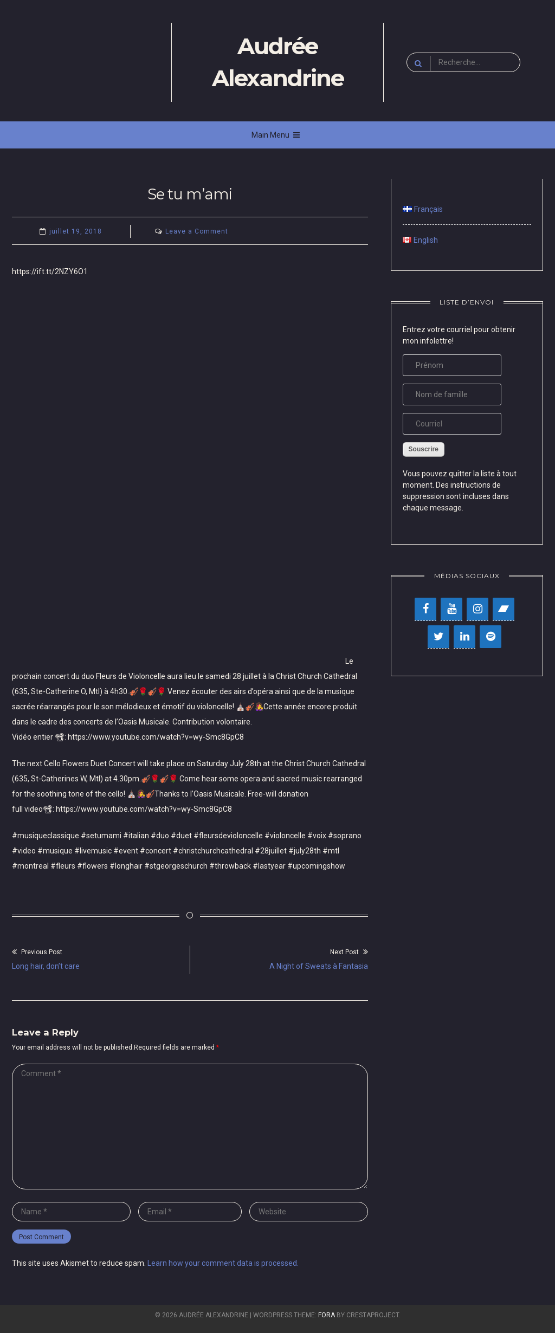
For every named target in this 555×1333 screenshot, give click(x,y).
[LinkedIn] (464, 636)
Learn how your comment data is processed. (223, 1263)
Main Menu (275, 135)
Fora (326, 1315)
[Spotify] (490, 636)
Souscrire (423, 449)
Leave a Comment (196, 231)
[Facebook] (425, 609)
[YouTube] (451, 609)
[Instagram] (477, 609)
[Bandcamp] (503, 609)
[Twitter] (438, 636)
